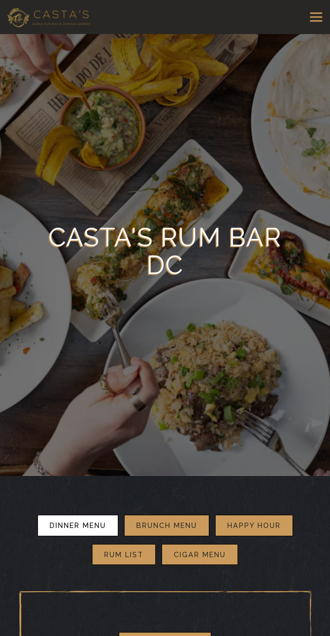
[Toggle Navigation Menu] (316, 17)
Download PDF (165, 618)
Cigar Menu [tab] (200, 530)
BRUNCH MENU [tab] (166, 501)
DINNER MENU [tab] (78, 501)
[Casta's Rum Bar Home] (48, 17)
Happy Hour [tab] (254, 501)
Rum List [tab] (124, 530)
